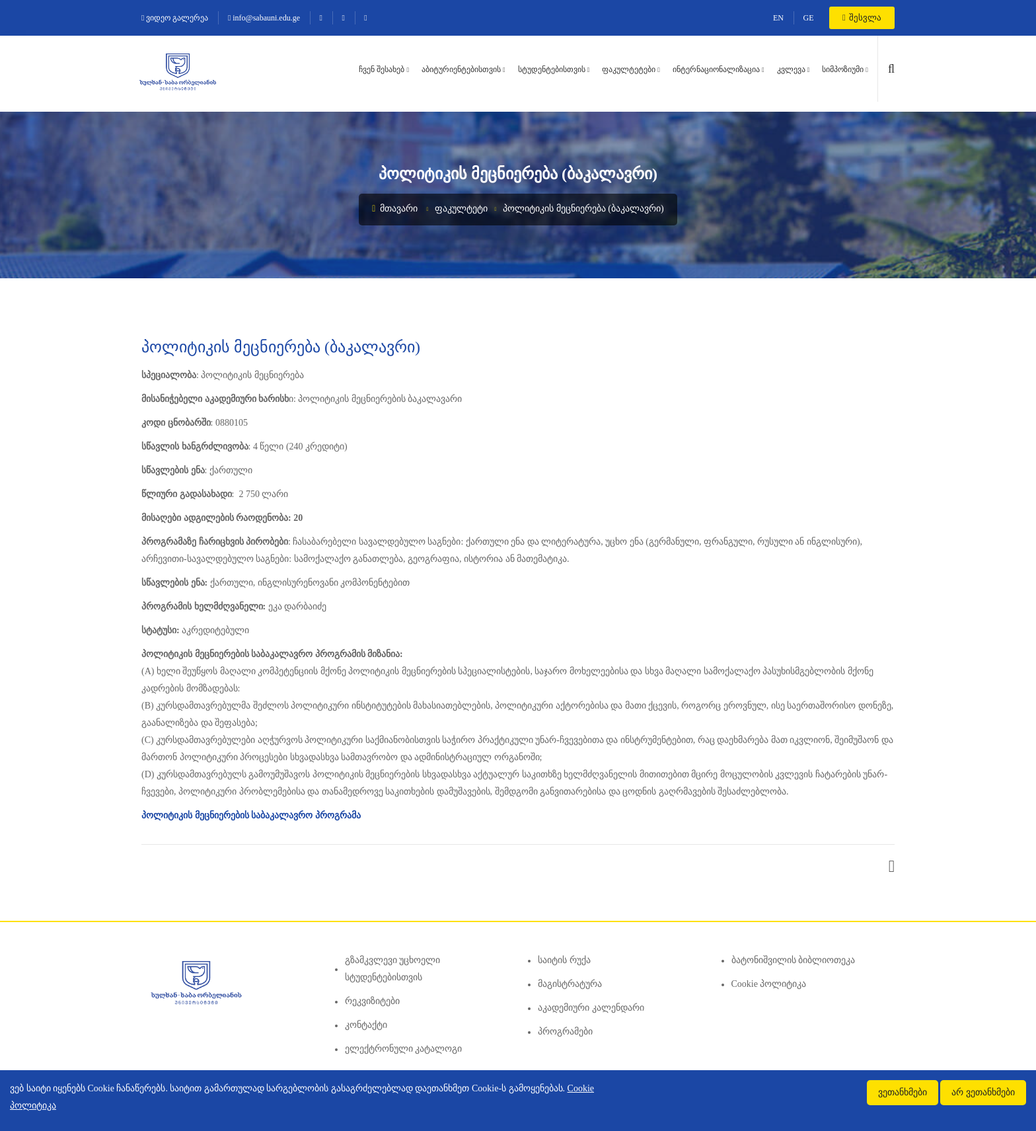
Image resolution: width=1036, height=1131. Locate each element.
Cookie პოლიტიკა (769, 984)
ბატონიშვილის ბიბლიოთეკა (793, 960)
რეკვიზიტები (372, 1001)
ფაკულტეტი (461, 209)
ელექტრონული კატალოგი (403, 1049)
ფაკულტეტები (628, 69)
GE (808, 17)
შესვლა (861, 17)
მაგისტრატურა (570, 984)
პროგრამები (565, 1031)
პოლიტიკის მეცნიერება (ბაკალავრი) (583, 209)
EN (778, 17)
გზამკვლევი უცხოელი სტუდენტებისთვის (393, 968)
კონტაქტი (366, 1025)
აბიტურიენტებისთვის (461, 69)
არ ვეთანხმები (983, 1092)
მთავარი (395, 209)
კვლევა (791, 69)
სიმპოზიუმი (843, 69)
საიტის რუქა (564, 960)
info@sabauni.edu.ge (264, 17)
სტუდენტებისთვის (551, 69)
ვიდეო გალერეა (174, 17)
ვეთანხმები (902, 1092)
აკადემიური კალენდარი (591, 1008)
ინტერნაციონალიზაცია (716, 69)
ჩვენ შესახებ (381, 69)
